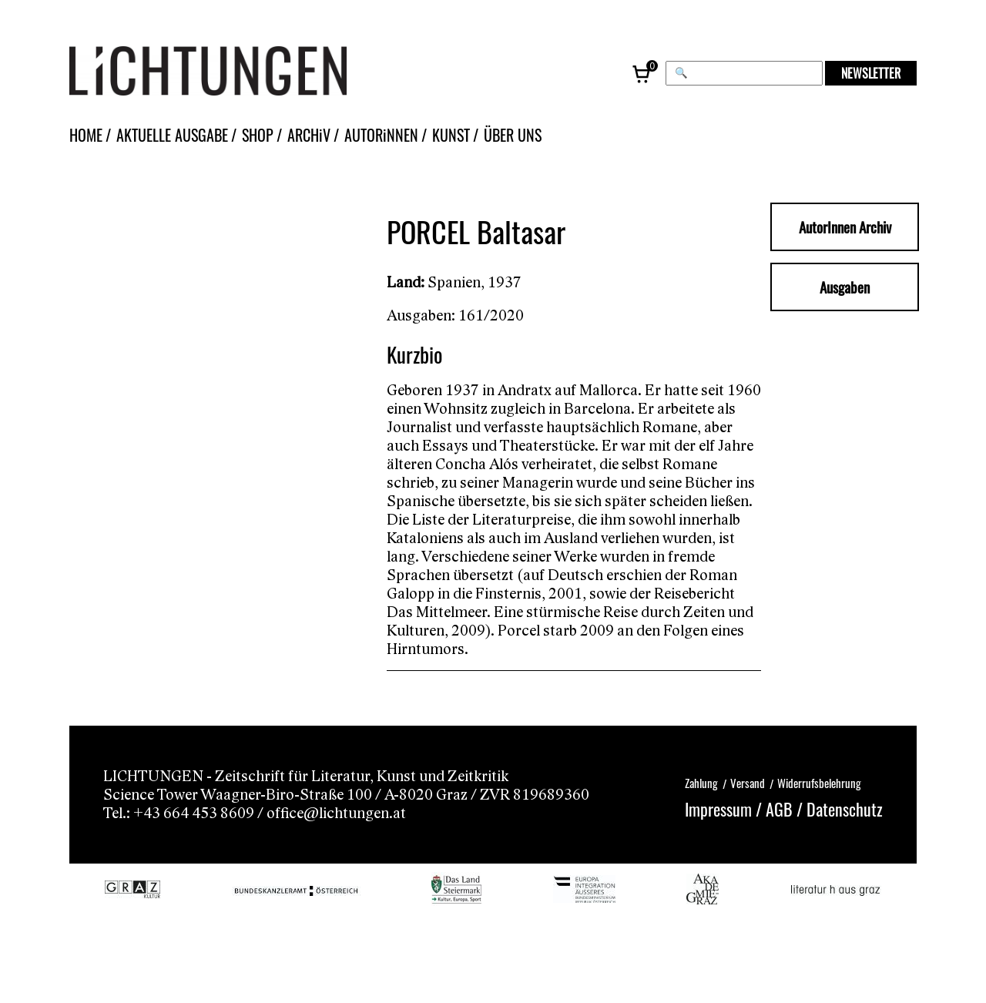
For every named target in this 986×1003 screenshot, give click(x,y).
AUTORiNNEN (381, 134)
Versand (747, 781)
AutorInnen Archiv (845, 226)
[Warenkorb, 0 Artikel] (642, 73)
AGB (779, 808)
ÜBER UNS (513, 134)
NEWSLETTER (870, 73)
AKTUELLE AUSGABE (172, 134)
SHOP (257, 134)
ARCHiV (308, 134)
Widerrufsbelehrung (819, 781)
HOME (85, 134)
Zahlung (701, 781)
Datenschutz (845, 808)
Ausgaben (845, 286)
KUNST (451, 134)
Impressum (718, 808)
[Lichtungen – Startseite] (242, 73)
